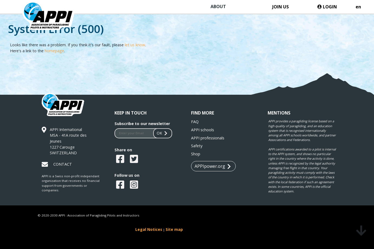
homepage (54, 50)
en (358, 7)
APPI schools (202, 129)
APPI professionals (207, 137)
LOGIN (327, 7)
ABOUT (218, 6)
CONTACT (62, 164)
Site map (174, 229)
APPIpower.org (213, 166)
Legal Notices (148, 229)
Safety (196, 145)
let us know (135, 44)
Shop (195, 153)
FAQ (195, 121)
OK (163, 133)
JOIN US (280, 7)
